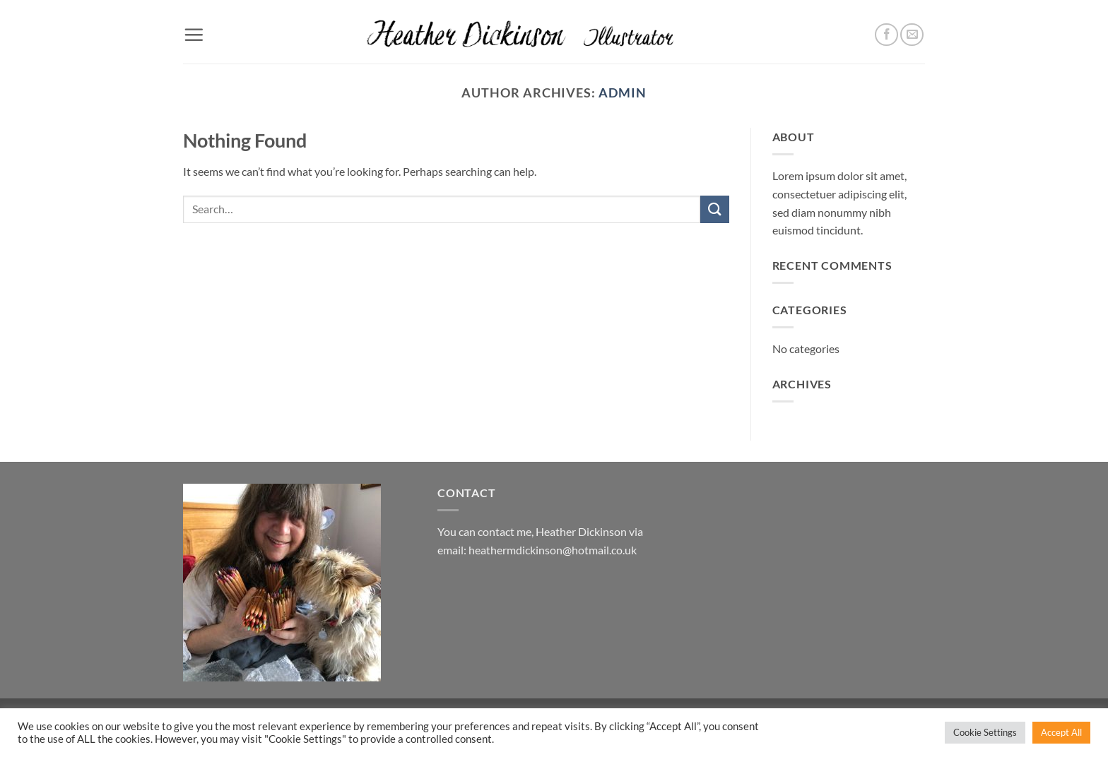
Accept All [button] (1061, 732)
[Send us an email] (912, 35)
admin (623, 92)
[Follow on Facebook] (886, 35)
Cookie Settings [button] (985, 732)
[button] (193, 34)
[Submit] (714, 209)
